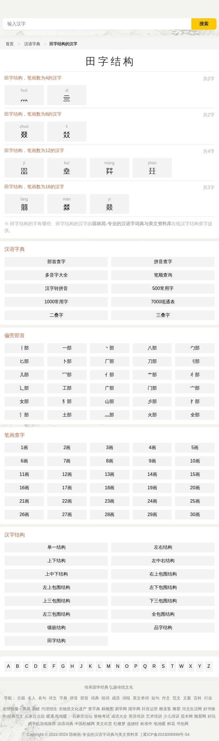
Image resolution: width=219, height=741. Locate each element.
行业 (208, 698)
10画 (195, 460)
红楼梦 (119, 723)
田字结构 (56, 640)
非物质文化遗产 (73, 709)
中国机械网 (85, 723)
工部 (67, 388)
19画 (152, 487)
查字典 (94, 709)
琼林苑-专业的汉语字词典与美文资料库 (103, 734)
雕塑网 (200, 716)
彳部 (195, 374)
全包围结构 (163, 614)
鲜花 (171, 723)
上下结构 (56, 560)
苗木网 (187, 716)
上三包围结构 (56, 600)
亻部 (109, 374)
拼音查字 (163, 261)
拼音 (74, 698)
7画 (66, 460)
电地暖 (160, 723)
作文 (166, 698)
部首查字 (56, 261)
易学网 (121, 709)
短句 (155, 698)
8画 (109, 460)
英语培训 (137, 716)
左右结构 (163, 547)
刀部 (152, 361)
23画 (110, 501)
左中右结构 (163, 560)
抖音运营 (150, 709)
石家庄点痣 (35, 716)
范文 (177, 698)
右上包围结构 (163, 574)
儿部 (24, 374)
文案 (187, 698)
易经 (36, 709)
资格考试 (102, 716)
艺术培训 (154, 716)
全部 (195, 414)
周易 (27, 709)
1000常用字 (56, 301)
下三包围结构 (163, 600)
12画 (67, 474)
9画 (152, 460)
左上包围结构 (56, 587)
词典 (95, 698)
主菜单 (214, 8)
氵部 (24, 414)
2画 (66, 447)
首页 (10, 44)
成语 (116, 698)
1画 (24, 447)
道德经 (133, 723)
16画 (24, 487)
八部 (152, 347)
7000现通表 (163, 301)
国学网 (134, 709)
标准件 (146, 723)
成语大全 (119, 716)
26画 (24, 514)
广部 (109, 388)
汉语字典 (32, 44)
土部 (67, 414)
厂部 (109, 361)
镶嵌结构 (56, 627)
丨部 (24, 347)
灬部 (109, 414)
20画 (195, 487)
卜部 (67, 361)
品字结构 (163, 627)
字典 (63, 698)
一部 (67, 347)
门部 (152, 388)
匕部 (24, 361)
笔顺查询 (163, 275)
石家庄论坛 (82, 716)
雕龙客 (165, 709)
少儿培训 (171, 716)
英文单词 (141, 698)
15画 (195, 474)
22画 (67, 501)
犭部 (67, 401)
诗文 (53, 698)
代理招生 (49, 709)
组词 (106, 698)
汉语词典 (65, 723)
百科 (198, 698)
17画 (67, 487)
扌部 (195, 401)
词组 (126, 698)
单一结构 (56, 547)
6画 (24, 460)
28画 (110, 514)
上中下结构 (56, 574)
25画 (195, 501)
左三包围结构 (56, 614)
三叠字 (163, 315)
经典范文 (15, 716)
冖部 (67, 374)
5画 (194, 447)
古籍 (21, 698)
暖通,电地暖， (58, 716)
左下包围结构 (163, 587)
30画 (195, 514)
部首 (84, 698)
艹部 (152, 374)
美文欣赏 (104, 723)
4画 (152, 447)
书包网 (182, 723)
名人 (32, 698)
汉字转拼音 (56, 288)
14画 (152, 474)
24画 (152, 501)
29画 (152, 514)
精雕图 (107, 709)
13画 (110, 474)
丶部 (109, 347)
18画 (110, 487)
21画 (24, 501)
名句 (42, 698)
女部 (24, 401)
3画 (109, 447)
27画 (67, 514)
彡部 (152, 401)
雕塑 (177, 709)
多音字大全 (56, 275)
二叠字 (56, 315)
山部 (109, 401)
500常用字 (163, 288)
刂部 (195, 361)
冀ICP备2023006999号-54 (166, 734)
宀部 (195, 388)
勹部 (195, 347)
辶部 (24, 388)
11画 (24, 474)
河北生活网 (192, 709)
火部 (152, 414)
